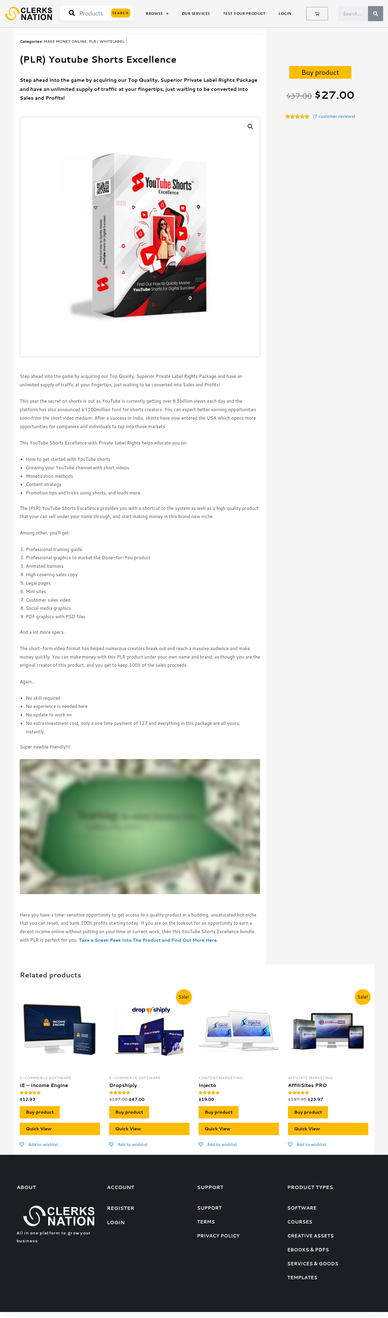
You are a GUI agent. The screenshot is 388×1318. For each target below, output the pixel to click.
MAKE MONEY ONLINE (65, 41)
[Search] (375, 13)
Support (209, 1214)
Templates (302, 1283)
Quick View (42, 1133)
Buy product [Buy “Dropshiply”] (132, 1114)
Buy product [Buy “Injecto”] (222, 1114)
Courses (300, 1228)
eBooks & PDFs (308, 1256)
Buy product (320, 72)
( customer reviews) (334, 116)
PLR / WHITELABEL (106, 41)
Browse (157, 13)
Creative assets (310, 1242)
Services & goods (312, 1270)
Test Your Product (244, 13)
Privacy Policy (218, 1242)
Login (285, 13)
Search (120, 13)
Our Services (196, 13)
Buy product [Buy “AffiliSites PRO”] (311, 1114)
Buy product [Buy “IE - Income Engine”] (43, 1114)
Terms (206, 1228)
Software (301, 1214)
